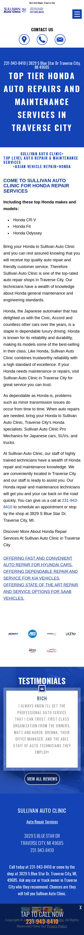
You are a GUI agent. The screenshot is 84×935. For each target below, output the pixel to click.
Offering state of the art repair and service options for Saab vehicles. (40, 596)
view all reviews (42, 783)
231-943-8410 (15, 63)
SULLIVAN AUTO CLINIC (41, 158)
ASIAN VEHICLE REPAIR (36, 171)
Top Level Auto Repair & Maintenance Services (40, 164)
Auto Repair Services (42, 826)
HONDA (65, 171)
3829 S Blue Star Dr (43, 63)
